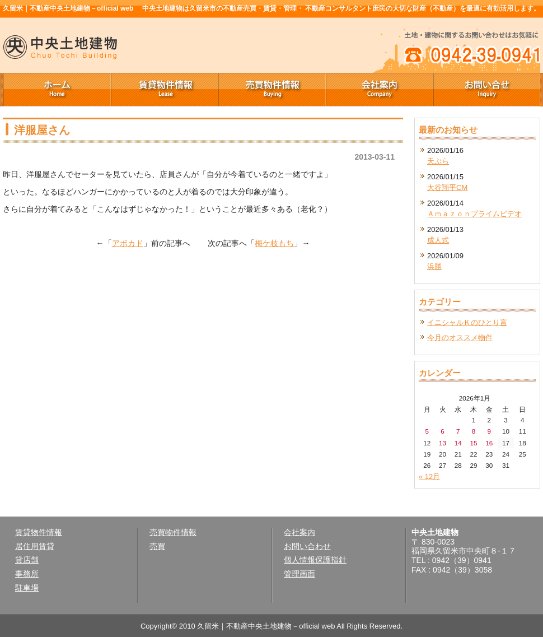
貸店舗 (27, 559)
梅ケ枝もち (274, 243)
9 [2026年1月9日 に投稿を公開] (489, 431)
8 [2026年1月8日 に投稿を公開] (474, 431)
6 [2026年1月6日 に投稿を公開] (442, 431)
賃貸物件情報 (164, 89)
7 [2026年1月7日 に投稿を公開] (458, 431)
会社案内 (379, 89)
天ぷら (438, 161)
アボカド (127, 243)
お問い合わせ (307, 546)
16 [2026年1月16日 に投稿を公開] (489, 443)
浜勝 (434, 266)
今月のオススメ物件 (460, 337)
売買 (157, 546)
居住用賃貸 (34, 546)
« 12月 (429, 476)
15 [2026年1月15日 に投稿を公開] (474, 443)
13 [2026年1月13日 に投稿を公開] (442, 443)
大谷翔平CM (447, 187)
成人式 (438, 240)
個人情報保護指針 (315, 559)
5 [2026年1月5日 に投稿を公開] (427, 431)
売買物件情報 (271, 89)
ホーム (56, 89)
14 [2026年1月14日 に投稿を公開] (458, 443)
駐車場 (27, 587)
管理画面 (299, 573)
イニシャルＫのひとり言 (467, 322)
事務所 (27, 573)
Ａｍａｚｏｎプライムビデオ (474, 214)
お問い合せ (486, 89)
